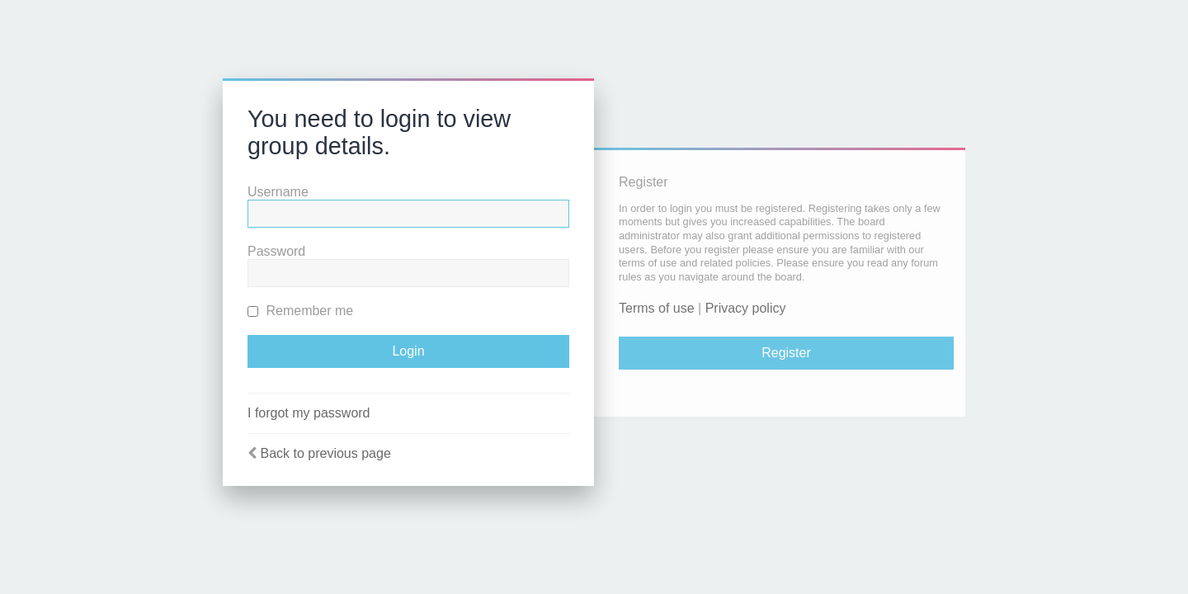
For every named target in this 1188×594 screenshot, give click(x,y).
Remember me (300, 311)
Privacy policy (745, 308)
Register (786, 353)
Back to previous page (325, 453)
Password (276, 251)
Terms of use (657, 308)
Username (278, 192)
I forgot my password (309, 413)
